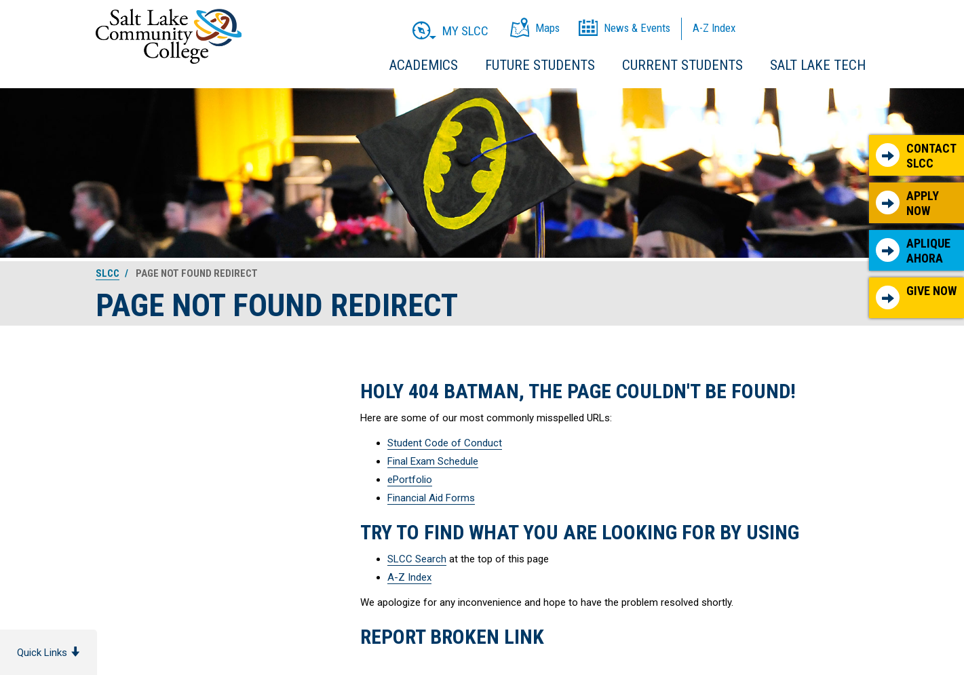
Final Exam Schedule (432, 461)
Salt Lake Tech (818, 65)
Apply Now (907, 203)
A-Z (714, 28)
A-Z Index (409, 577)
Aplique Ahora (913, 250)
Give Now (916, 296)
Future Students (540, 65)
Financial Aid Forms (431, 498)
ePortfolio (409, 480)
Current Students (682, 65)
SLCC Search (416, 559)
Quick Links (48, 653)
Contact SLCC (916, 155)
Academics (423, 65)
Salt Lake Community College (169, 36)
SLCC (107, 273)
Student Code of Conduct (444, 443)
